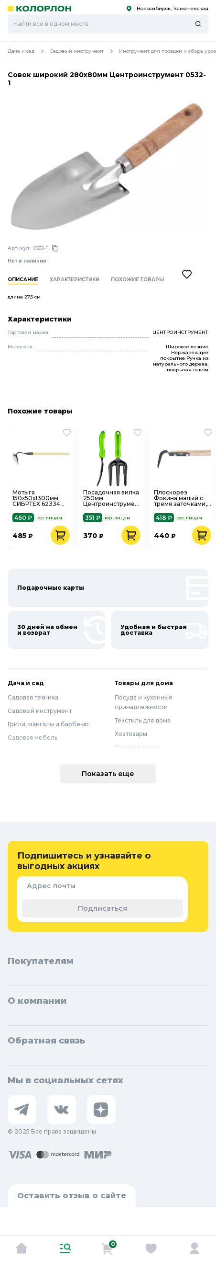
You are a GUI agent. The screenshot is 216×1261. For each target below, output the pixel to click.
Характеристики (74, 280)
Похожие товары (137, 280)
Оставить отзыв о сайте (71, 1195)
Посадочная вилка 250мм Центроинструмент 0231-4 (111, 498)
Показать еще (108, 773)
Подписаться (102, 908)
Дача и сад (29, 51)
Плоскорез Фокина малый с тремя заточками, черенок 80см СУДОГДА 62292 (180, 498)
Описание (23, 280)
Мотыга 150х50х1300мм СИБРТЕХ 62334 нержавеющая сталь (36, 498)
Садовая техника (33, 697)
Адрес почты (51, 886)
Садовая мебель (32, 737)
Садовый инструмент (84, 51)
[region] (112, 285)
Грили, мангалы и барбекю (48, 724)
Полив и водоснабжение (46, 751)
